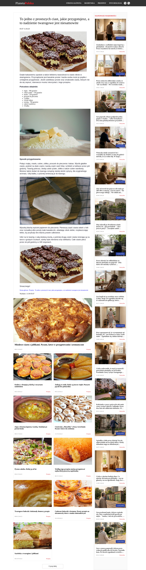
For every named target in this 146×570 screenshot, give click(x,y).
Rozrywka (89, 3)
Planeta (25, 3)
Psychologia (115, 3)
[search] (128, 3)
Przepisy (102, 3)
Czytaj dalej (53, 566)
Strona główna (73, 3)
